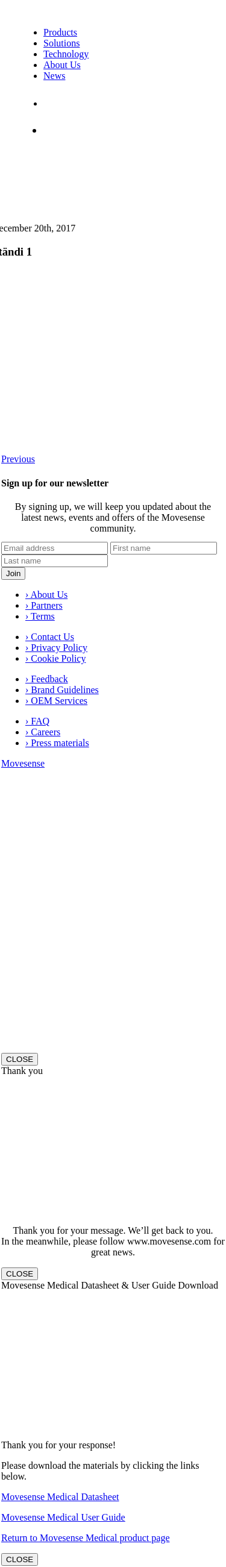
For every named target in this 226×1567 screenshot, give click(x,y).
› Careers (42, 732)
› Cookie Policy (55, 658)
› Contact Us (49, 637)
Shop (59, 130)
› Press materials (57, 743)
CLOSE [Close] (19, 1059)
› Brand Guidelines (62, 690)
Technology (66, 54)
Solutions (61, 43)
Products (60, 32)
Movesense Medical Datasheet (60, 1497)
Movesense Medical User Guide (63, 1517)
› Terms (40, 616)
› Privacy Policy (56, 647)
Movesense (23, 763)
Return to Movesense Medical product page (85, 1538)
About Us (62, 65)
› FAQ (37, 721)
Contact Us (68, 103)
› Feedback (46, 679)
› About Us (46, 594)
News (54, 76)
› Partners (44, 605)
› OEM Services (56, 701)
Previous (18, 459)
